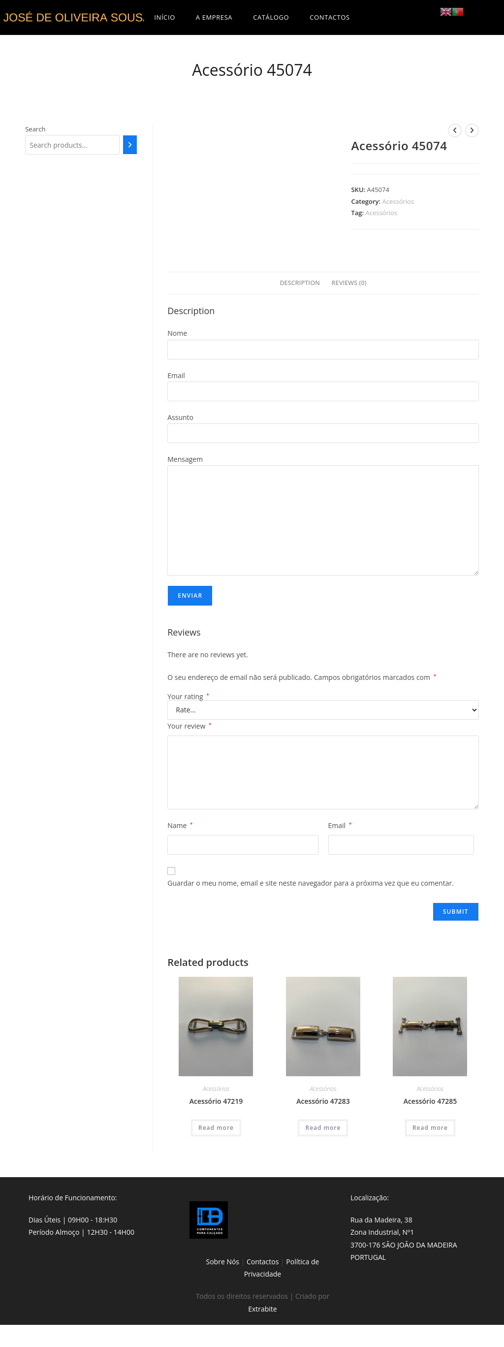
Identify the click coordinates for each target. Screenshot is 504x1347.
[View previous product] (455, 130)
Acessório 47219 (216, 1101)
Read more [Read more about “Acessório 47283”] (323, 1127)
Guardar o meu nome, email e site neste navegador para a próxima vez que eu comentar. (310, 883)
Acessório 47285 (430, 1101)
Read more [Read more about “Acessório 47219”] (216, 1127)
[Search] (130, 145)
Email (340, 825)
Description (300, 283)
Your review (189, 726)
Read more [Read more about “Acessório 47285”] (430, 1127)
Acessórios (398, 201)
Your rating (188, 696)
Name (179, 825)
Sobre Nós (223, 1261)
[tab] (300, 283)
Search (35, 129)
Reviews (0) (349, 283)
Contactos (263, 1261)
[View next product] (472, 130)
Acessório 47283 (323, 1101)
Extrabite (262, 1309)
